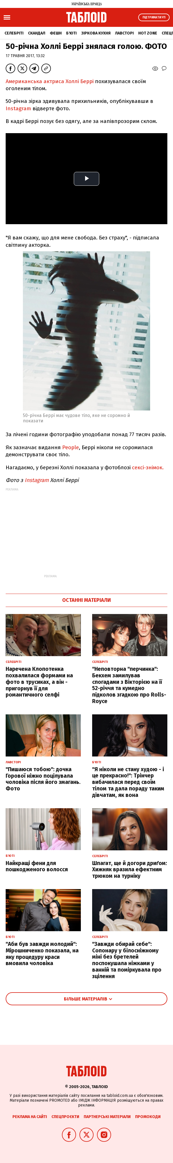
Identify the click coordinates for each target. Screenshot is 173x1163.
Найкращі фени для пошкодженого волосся (37, 866)
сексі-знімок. (148, 467)
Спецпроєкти (65, 1116)
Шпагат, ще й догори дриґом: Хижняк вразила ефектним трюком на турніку (129, 869)
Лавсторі (124, 33)
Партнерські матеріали (107, 1116)
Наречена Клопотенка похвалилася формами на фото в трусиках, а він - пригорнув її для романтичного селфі (39, 682)
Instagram (18, 108)
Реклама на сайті (29, 1116)
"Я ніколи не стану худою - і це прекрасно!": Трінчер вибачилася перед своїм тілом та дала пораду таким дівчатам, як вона (128, 782)
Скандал (36, 33)
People (70, 447)
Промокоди (148, 1116)
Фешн (56, 33)
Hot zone (147, 33)
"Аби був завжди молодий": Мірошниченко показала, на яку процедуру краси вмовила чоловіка (42, 954)
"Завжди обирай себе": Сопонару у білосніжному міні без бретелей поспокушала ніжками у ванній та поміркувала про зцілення (126, 960)
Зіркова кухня (96, 33)
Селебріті (14, 33)
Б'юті (71, 33)
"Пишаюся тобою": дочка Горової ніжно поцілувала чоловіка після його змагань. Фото (43, 779)
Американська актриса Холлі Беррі (50, 81)
